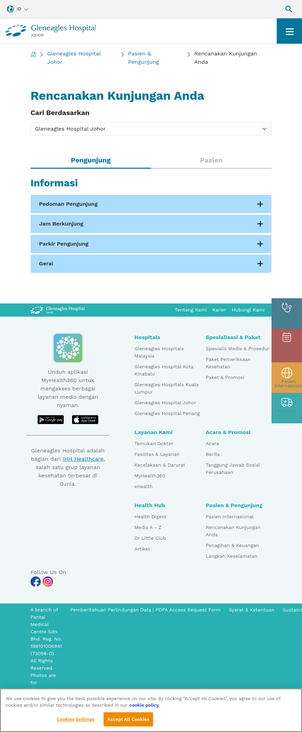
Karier (219, 309)
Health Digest (150, 516)
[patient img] (287, 376)
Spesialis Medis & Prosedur (237, 348)
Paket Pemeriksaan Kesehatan (228, 362)
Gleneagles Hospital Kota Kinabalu (163, 370)
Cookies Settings (75, 721)
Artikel (142, 549)
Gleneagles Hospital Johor (73, 57)
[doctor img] (287, 315)
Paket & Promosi (225, 377)
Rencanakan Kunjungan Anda (233, 530)
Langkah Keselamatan (231, 556)
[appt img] (287, 345)
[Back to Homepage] (33, 58)
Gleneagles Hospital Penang (167, 413)
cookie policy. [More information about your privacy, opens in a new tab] (145, 707)
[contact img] (287, 406)
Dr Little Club (150, 538)
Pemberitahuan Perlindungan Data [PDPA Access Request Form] (111, 609)
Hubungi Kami (248, 309)
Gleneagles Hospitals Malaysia (159, 352)
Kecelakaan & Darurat (159, 465)
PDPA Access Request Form (188, 609)
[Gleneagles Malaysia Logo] (57, 309)
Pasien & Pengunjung (143, 57)
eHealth (143, 486)
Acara (212, 443)
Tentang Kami (191, 309)
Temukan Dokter (153, 443)
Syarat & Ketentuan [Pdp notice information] (251, 609)
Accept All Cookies (128, 721)
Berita (213, 454)
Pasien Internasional (230, 516)
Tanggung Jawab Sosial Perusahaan (233, 468)
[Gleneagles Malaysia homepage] (51, 31)
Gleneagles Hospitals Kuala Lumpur (166, 388)
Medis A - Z (147, 527)
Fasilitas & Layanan (156, 454)
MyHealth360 (149, 475)
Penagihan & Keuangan (232, 545)
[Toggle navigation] (289, 31)
